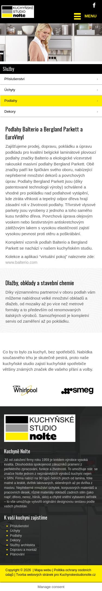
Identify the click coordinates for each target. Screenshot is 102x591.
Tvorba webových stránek (34, 575)
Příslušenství (19, 526)
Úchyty (15, 531)
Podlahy (16, 535)
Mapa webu (43, 570)
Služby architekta (22, 545)
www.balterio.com (21, 262)
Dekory (15, 540)
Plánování (17, 554)
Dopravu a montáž (23, 550)
